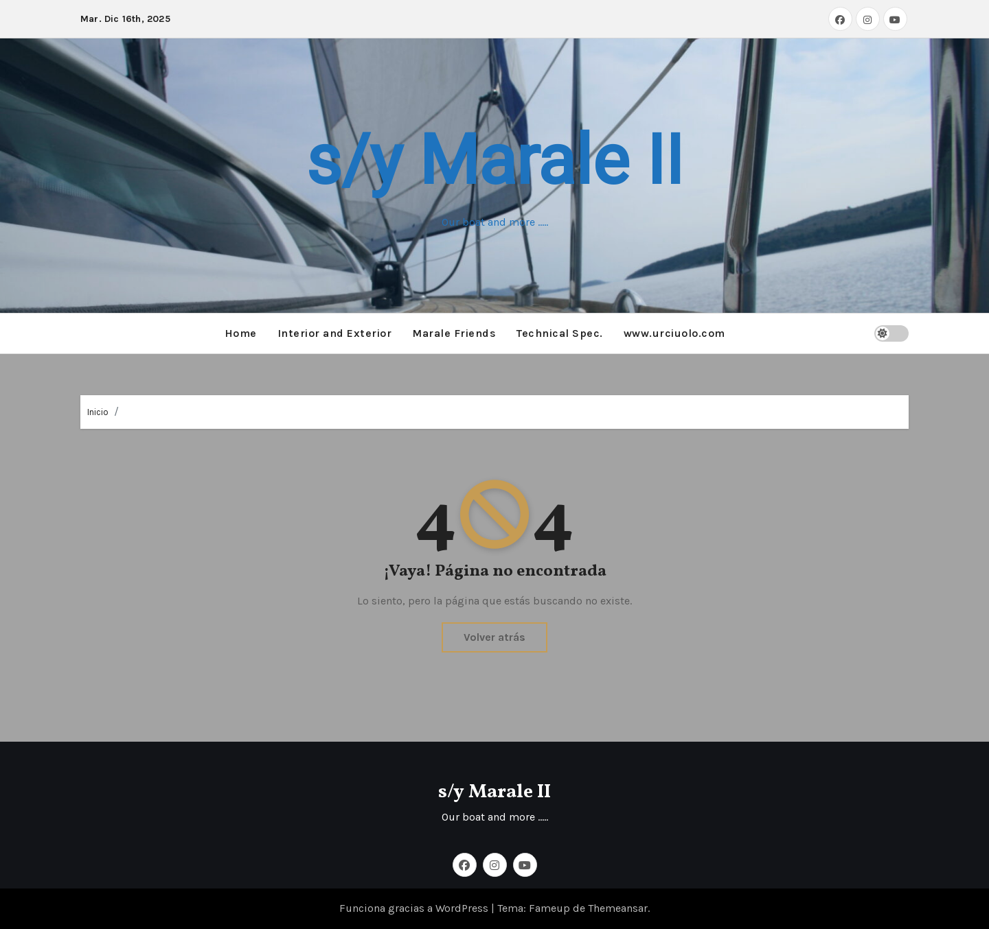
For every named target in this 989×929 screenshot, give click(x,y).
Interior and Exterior (334, 333)
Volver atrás (494, 637)
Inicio (98, 412)
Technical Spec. (559, 333)
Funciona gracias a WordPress (415, 908)
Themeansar (618, 908)
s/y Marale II (494, 160)
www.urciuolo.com (674, 333)
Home (241, 333)
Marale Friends (454, 333)
